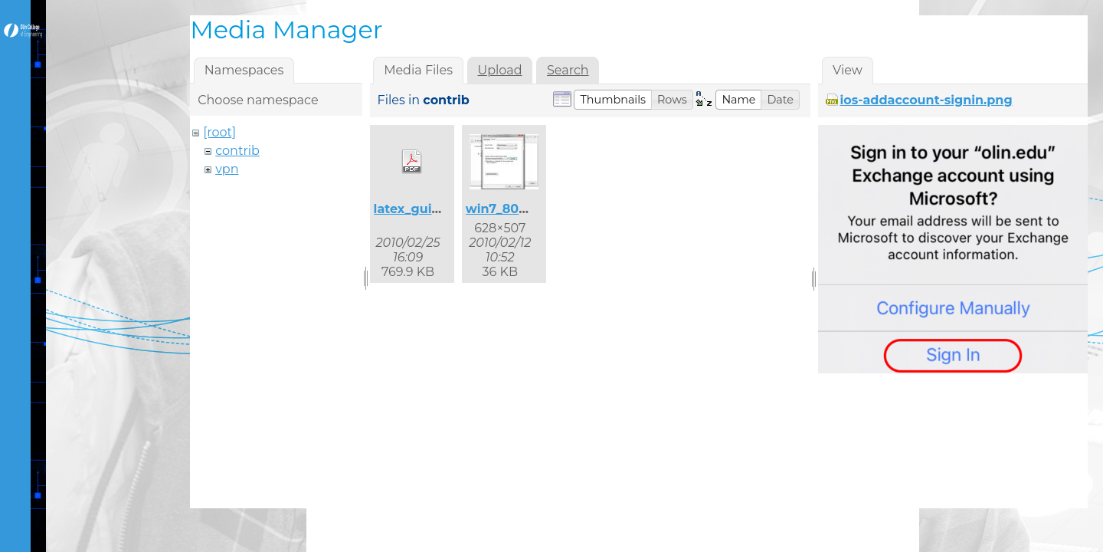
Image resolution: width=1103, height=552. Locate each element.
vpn (226, 169)
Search (568, 70)
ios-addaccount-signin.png (926, 100)
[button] (613, 100)
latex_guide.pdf (423, 209)
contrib (237, 150)
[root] (219, 132)
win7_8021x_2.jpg (521, 209)
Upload (499, 70)
